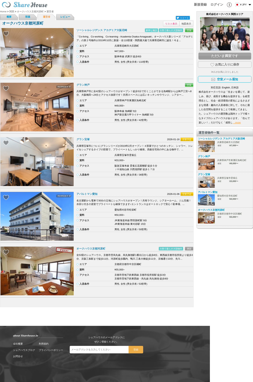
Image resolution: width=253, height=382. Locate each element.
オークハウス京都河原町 (90, 248)
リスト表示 (171, 23)
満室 (189, 248)
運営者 (46, 16)
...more (237, 122)
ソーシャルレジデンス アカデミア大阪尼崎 (101, 30)
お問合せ (18, 356)
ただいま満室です (224, 56)
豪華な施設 (151, 30)
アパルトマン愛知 (86, 193)
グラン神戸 (83, 84)
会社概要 (18, 343)
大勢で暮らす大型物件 (171, 30)
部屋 (27, 16)
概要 (9, 16)
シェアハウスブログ (24, 350)
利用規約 (44, 343)
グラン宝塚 (83, 139)
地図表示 (186, 23)
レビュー (65, 16)
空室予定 (186, 139)
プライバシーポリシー (51, 350)
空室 (189, 30)
